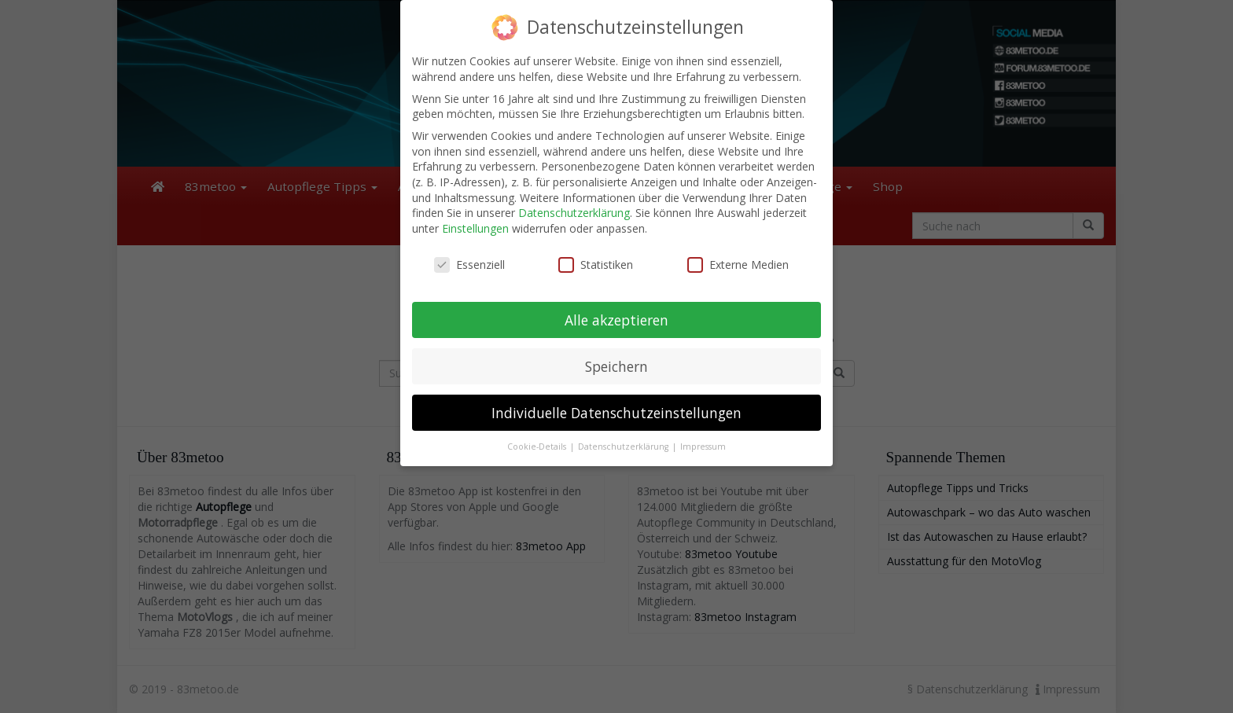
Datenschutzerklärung (574, 212)
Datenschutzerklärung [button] (624, 446)
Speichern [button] (616, 366)
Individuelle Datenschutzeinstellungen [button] (616, 412)
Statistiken (595, 264)
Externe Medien (738, 264)
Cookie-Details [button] (538, 446)
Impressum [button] (703, 446)
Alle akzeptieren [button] (616, 320)
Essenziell (469, 264)
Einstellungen (475, 228)
